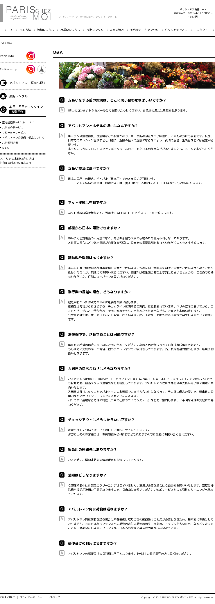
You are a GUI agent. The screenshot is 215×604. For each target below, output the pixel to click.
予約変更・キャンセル (144, 30)
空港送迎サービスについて (18, 122)
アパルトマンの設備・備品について (23, 137)
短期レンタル (45, 30)
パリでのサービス (12, 127)
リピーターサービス (14, 132)
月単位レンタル (70, 30)
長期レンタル (95, 30)
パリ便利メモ (10, 142)
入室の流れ (117, 30)
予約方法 (25, 30)
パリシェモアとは (176, 30)
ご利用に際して (7, 597)
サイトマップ (53, 597)
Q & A (5, 147)
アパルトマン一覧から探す (27, 83)
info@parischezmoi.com (15, 163)
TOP (10, 30)
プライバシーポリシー (31, 597)
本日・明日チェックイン (26, 109)
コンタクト (201, 30)
